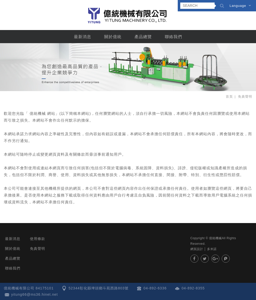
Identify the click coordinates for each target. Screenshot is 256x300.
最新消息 (82, 37)
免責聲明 (37, 249)
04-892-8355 (193, 288)
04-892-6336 (155, 288)
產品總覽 (143, 37)
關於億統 (113, 37)
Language (237, 6)
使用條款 (37, 239)
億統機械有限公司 (128, 15)
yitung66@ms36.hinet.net (34, 294)
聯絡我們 (173, 37)
